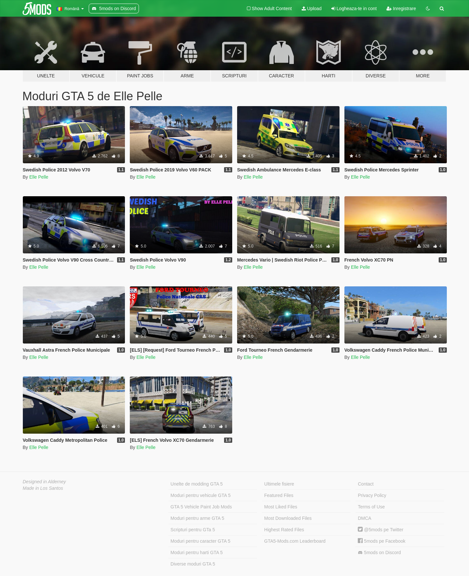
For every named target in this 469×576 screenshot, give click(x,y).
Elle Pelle (38, 177)
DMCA (364, 518)
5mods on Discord (379, 552)
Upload (312, 8)
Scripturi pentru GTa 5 (193, 529)
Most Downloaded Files (288, 518)
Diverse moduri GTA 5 (193, 564)
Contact (365, 484)
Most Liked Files (280, 506)
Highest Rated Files (284, 529)
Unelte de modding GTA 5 (197, 484)
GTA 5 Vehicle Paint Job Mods (201, 506)
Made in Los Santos (43, 488)
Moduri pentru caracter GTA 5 (200, 541)
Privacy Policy (372, 495)
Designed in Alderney (44, 481)
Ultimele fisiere (279, 484)
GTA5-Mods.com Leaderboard (294, 541)
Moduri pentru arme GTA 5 (197, 518)
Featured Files (278, 495)
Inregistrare (401, 8)
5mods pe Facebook (381, 541)
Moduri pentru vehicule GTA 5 (201, 495)
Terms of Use (371, 506)
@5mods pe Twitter (380, 530)
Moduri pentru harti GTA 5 (197, 552)
